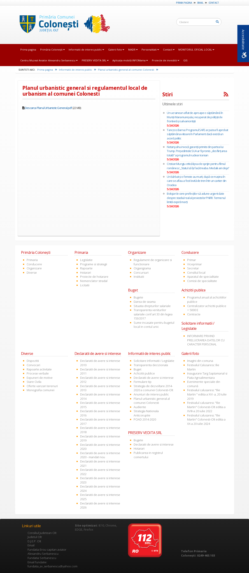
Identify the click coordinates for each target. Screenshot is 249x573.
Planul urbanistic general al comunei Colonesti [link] (128, 69)
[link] (63, 25)
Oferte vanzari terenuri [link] (42, 386)
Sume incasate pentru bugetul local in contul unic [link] (154, 325)
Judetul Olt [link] (35, 537)
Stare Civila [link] (34, 382)
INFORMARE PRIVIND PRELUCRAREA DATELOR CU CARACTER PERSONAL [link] (206, 340)
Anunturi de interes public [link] (151, 394)
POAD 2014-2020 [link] (145, 419)
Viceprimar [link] (194, 264)
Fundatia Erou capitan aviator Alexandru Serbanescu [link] (47, 552)
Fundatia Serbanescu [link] (42, 558)
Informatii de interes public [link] (86, 49)
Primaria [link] (32, 260)
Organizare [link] (34, 268)
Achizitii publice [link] (144, 373)
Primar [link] (191, 260)
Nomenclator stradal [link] (93, 281)
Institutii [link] (139, 277)
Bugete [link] (138, 297)
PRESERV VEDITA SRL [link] (95, 60)
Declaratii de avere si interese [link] (154, 378)
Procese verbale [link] (38, 373)
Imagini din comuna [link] (200, 361)
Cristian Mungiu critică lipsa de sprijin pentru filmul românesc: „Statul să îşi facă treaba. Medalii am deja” (198, 166)
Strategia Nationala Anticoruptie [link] (146, 413)
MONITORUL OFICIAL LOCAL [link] (196, 49)
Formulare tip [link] (142, 382)
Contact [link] (214, 2)
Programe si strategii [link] (93, 264)
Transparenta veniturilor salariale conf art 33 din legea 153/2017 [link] (153, 314)
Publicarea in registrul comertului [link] (148, 455)
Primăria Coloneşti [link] (52, 49)
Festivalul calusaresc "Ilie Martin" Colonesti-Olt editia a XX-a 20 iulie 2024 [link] (206, 419)
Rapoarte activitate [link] (39, 369)
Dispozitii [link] (33, 361)
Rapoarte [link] (86, 268)
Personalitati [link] (150, 49)
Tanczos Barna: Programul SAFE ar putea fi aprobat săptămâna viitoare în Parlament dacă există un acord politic (197, 134)
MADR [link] (133, 49)
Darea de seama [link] (145, 302)
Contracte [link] (193, 314)
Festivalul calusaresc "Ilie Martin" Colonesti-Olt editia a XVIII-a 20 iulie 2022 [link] (206, 407)
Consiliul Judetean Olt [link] (42, 533)
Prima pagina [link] (184, 2)
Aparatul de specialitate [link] (203, 277)
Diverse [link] (32, 272)
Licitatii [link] (84, 285)
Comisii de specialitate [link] (202, 281)
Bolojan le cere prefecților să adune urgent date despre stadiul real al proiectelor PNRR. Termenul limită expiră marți (196, 198)
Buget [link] (137, 369)
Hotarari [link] (85, 272)
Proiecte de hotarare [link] (94, 277)
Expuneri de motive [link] (40, 378)
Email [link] (200, 2)
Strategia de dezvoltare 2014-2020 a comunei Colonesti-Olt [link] (153, 388)
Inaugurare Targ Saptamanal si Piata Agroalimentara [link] (207, 375)
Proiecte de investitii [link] (165, 60)
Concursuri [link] (141, 272)
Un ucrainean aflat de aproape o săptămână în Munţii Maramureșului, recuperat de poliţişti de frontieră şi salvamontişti (195, 117)
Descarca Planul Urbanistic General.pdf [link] (48, 108)
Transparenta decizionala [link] (151, 365)
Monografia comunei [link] (40, 390)
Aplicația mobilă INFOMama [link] (130, 60)
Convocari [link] (33, 365)
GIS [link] (185, 60)
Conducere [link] (34, 264)
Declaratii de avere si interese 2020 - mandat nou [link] (100, 455)
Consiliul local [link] (196, 272)
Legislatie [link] (86, 260)
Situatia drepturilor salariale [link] (152, 306)
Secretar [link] (193, 268)
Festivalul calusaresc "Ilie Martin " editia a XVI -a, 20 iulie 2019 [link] (207, 394)
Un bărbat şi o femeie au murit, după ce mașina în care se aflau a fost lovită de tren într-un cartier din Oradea (196, 181)
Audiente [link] (140, 407)
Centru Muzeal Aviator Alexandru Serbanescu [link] (49, 60)
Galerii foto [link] (116, 49)
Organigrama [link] (142, 268)
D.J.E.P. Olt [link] (34, 541)
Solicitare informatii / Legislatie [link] (154, 361)
